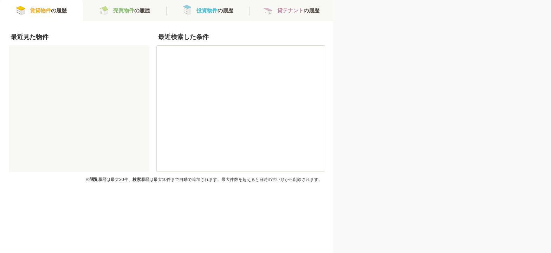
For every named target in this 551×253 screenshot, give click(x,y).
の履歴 (48, 10)
